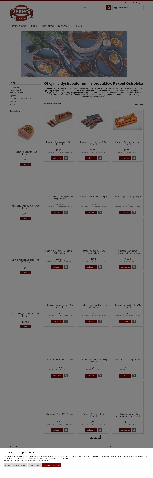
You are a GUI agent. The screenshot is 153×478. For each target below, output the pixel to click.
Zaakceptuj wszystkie (52, 465)
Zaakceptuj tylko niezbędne (15, 465)
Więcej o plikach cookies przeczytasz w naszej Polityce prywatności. (26, 460)
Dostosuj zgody (34, 465)
